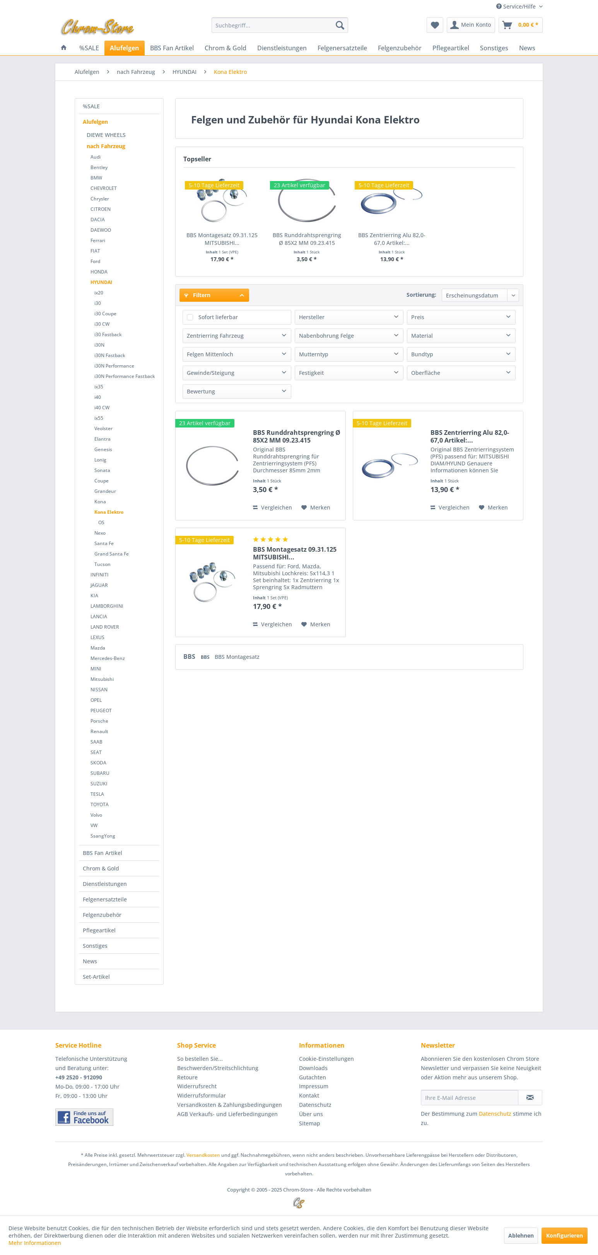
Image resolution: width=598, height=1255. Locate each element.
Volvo (96, 815)
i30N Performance (114, 365)
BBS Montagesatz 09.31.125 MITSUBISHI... (222, 238)
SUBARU (100, 773)
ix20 (98, 292)
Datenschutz (315, 1104)
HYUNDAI (101, 282)
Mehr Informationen (35, 1242)
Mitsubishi (102, 679)
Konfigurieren (564, 1235)
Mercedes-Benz (108, 658)
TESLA (97, 794)
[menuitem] (280, 25)
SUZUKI (99, 783)
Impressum (313, 1086)
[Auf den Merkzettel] (315, 507)
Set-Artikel (96, 976)
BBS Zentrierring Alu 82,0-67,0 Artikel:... (391, 238)
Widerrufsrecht (197, 1086)
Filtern (197, 295)
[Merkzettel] (435, 25)
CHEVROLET (104, 188)
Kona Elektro (108, 512)
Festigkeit (311, 372)
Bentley (99, 167)
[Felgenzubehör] (399, 48)
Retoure (187, 1077)
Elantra (102, 439)
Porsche (99, 721)
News (90, 961)
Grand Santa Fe (111, 554)
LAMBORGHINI (107, 606)
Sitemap (309, 1123)
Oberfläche (425, 372)
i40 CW (101, 407)
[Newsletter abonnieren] (530, 1097)
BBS (190, 656)
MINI (96, 668)
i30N (99, 345)
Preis (417, 317)
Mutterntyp (313, 354)
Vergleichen (272, 507)
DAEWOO (101, 230)
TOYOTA (100, 804)
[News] (527, 48)
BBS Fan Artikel (102, 853)
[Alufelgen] (124, 48)
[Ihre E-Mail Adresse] (469, 1097)
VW (94, 825)
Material (422, 335)
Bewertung (201, 391)
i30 (97, 303)
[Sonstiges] (494, 48)
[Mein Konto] (471, 25)
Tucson (102, 564)
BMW (96, 177)
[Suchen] (340, 25)
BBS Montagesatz (237, 656)
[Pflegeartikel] (451, 48)
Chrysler (100, 198)
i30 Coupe (105, 313)
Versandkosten (203, 1155)
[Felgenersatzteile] (342, 48)
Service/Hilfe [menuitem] (516, 6)
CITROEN (101, 209)
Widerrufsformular (201, 1095)
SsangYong (103, 836)
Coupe (101, 480)
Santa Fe (104, 543)
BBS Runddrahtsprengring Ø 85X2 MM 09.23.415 (307, 238)
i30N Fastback (109, 355)
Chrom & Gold (101, 868)
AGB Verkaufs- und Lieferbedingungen (227, 1114)
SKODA (98, 762)
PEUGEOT (101, 710)
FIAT (95, 251)
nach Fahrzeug (106, 146)
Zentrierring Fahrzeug (215, 335)
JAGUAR (99, 585)
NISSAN (99, 689)
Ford (95, 261)
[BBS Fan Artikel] (172, 48)
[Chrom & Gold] (225, 48)
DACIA (98, 219)
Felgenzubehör (102, 914)
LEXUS (97, 637)
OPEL (96, 700)
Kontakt (309, 1095)
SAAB (97, 742)
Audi (96, 157)
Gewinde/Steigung (210, 372)
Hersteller (312, 317)
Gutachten (312, 1077)
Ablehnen (521, 1235)
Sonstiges (95, 945)
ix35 (98, 386)
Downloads (313, 1068)
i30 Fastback (108, 334)
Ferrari (98, 240)
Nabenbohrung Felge (326, 335)
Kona (100, 501)
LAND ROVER (105, 627)
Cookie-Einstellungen (326, 1058)
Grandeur (105, 491)
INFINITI (100, 574)
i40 (97, 397)
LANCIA (99, 616)
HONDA (99, 271)
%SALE (91, 106)
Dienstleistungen (105, 883)
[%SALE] (89, 48)
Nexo (100, 533)
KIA (94, 595)
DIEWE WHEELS (106, 134)
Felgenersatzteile (105, 899)
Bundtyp (422, 354)
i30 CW (101, 324)
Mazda (98, 648)
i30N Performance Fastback (124, 376)
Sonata (102, 470)
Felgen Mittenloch (210, 354)
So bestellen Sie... (200, 1058)
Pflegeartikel (99, 930)
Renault (99, 731)
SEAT (96, 752)
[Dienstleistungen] (282, 48)
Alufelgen (95, 121)
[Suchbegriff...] (280, 25)
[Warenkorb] (521, 25)
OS (101, 522)
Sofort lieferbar (218, 317)
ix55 (98, 418)
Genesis (103, 449)
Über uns (311, 1114)
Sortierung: (421, 294)
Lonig (100, 460)
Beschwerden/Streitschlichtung (217, 1068)
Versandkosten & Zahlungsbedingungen (229, 1104)
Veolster (103, 428)
